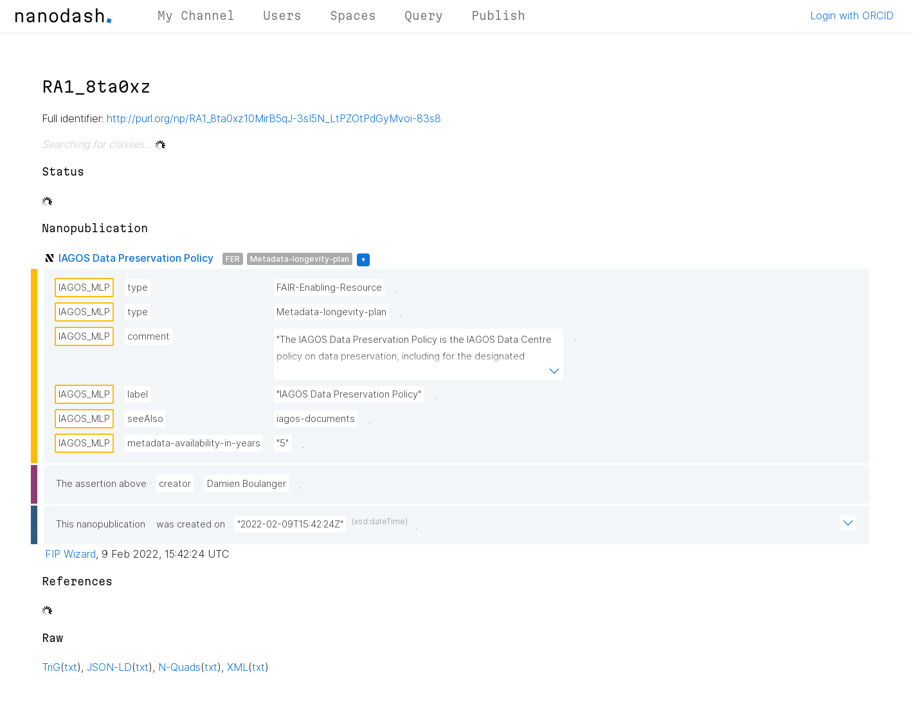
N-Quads (179, 667)
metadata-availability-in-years (193, 443)
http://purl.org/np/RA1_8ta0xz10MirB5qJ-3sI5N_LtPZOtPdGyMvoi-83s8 (274, 118)
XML (237, 667)
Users (282, 15)
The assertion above (101, 484)
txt (70, 667)
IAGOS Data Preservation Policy (136, 258)
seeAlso (145, 419)
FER (233, 259)
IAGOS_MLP (84, 287)
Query (423, 15)
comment (148, 336)
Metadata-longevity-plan (299, 259)
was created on (190, 524)
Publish (498, 15)
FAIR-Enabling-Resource (329, 287)
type (137, 287)
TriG (51, 667)
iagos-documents (315, 419)
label (137, 394)
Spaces (353, 15)
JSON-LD (109, 667)
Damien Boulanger (246, 484)
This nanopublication (100, 524)
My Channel (196, 15)
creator (175, 484)
